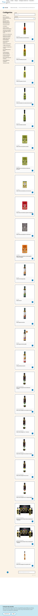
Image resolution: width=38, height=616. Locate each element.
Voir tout (4, 15)
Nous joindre (31, 0)
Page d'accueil (14, 7)
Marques (16, 0)
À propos (7, 0)
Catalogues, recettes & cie (23, 0)
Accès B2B (8, 2)
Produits (12, 0)
